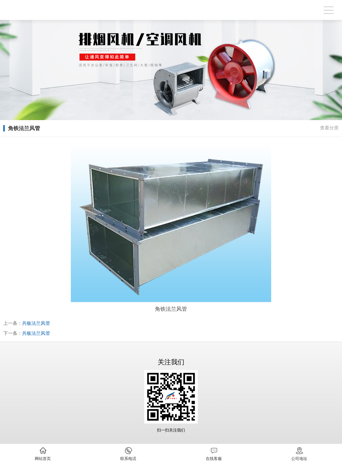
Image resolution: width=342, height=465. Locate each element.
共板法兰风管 (36, 323)
